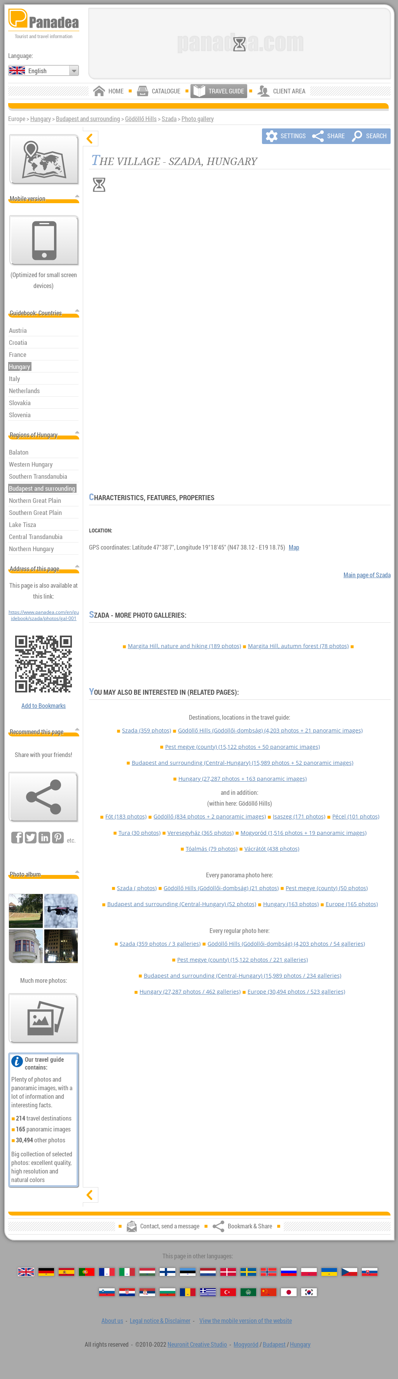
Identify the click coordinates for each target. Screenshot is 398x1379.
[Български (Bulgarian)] (167, 1292)
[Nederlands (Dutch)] (208, 1272)
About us (112, 1320)
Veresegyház (201, 832)
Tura (140, 832)
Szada (169, 118)
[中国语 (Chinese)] (268, 1292)
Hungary (40, 118)
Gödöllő (210, 816)
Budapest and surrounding (88, 118)
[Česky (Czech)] (349, 1272)
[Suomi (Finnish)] (167, 1272)
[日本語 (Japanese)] (289, 1292)
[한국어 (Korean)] (309, 1292)
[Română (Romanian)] (188, 1292)
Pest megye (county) (242, 746)
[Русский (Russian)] (289, 1272)
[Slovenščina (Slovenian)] (107, 1292)
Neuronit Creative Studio (197, 1344)
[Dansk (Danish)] (228, 1272)
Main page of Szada (367, 575)
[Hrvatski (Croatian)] (127, 1292)
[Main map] (44, 159)
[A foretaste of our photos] (43, 1018)
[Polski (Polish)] (309, 1272)
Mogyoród (304, 832)
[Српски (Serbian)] (147, 1292)
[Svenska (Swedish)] (248, 1272)
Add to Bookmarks (43, 705)
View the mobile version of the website (245, 1320)
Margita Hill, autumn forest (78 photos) (298, 646)
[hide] (90, 138)
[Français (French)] (107, 1272)
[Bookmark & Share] (43, 797)
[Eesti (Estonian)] (188, 1272)
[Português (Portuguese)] (87, 1272)
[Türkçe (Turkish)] (228, 1292)
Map (294, 547)
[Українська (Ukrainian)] (329, 1272)
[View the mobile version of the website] (44, 240)
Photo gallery (198, 118)
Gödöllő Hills (141, 118)
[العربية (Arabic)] (248, 1292)
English (37, 71)
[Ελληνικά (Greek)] (208, 1292)
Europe (352, 904)
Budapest (274, 1344)
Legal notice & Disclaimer (160, 1320)
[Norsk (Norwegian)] (268, 1272)
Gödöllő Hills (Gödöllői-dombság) (270, 730)
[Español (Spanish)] (66, 1272)
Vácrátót (271, 848)
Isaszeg (299, 816)
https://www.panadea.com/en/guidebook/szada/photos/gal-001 (44, 615)
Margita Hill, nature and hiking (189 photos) (184, 646)
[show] (90, 1195)
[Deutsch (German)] (46, 1272)
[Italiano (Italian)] (127, 1272)
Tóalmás (211, 848)
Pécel (355, 816)
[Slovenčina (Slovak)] (369, 1272)
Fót (126, 816)
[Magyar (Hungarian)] (147, 1272)
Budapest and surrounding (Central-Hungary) (242, 762)
